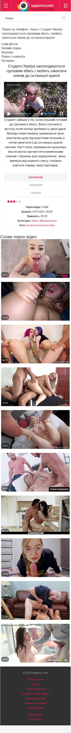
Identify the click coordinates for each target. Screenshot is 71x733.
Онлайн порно (11, 48)
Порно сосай (35, 679)
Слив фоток (9, 44)
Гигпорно (7, 61)
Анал (34, 220)
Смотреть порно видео (35, 693)
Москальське (48, 220)
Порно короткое (35, 689)
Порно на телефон (35, 703)
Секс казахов (35, 708)
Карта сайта (35, 714)
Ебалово (7, 52)
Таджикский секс (35, 698)
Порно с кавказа (13, 56)
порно (35, 684)
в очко (30, 225)
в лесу (51, 225)
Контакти (35, 719)
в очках (40, 225)
